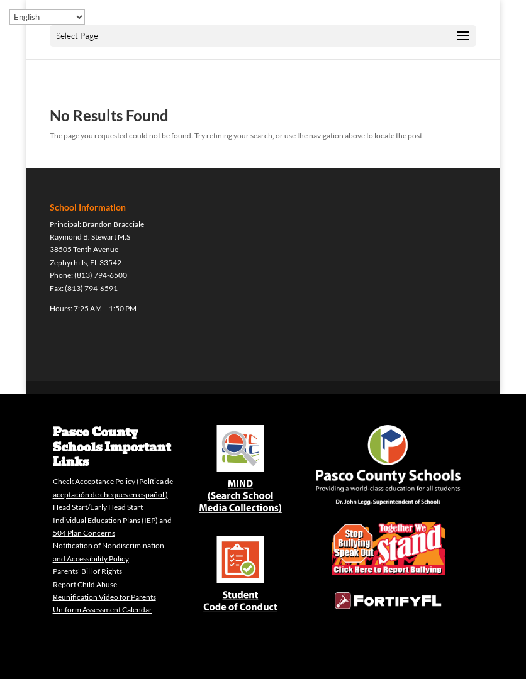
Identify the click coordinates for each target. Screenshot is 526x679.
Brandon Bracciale (113, 224)
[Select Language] (47, 17)
